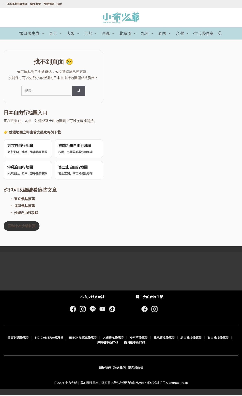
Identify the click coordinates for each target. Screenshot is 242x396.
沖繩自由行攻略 (26, 213)
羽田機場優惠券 (218, 338)
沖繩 (109, 33)
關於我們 (105, 368)
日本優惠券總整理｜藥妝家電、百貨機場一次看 (34, 4)
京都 (92, 33)
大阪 (74, 33)
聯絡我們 (119, 368)
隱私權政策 (135, 368)
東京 (57, 33)
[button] (43, 33)
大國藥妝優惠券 (113, 338)
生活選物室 (203, 33)
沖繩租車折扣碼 (107, 343)
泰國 (166, 33)
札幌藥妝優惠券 (164, 338)
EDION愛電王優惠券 (83, 338)
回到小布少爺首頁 (21, 227)
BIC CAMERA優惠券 (49, 338)
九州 (148, 33)
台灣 (183, 33)
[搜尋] (78, 91)
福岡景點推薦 (24, 206)
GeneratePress (177, 383)
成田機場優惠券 (191, 338)
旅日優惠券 (33, 33)
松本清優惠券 (138, 338)
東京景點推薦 (24, 199)
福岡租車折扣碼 (134, 343)
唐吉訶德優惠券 (18, 338)
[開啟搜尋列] (220, 33)
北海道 (129, 33)
